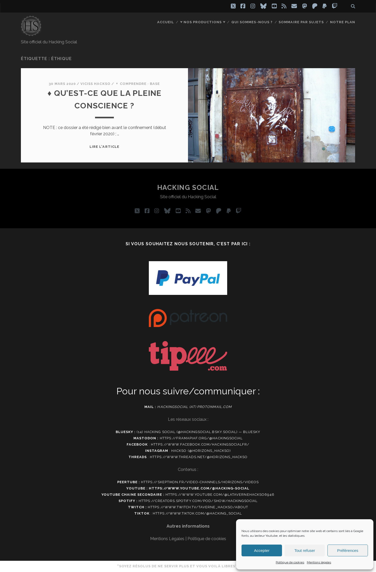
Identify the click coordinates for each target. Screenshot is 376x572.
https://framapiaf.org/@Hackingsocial (201, 438)
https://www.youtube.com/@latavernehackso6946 (220, 495)
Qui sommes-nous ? (252, 22)
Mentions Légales (167, 538)
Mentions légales (319, 562)
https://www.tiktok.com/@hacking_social (197, 513)
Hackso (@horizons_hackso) (201, 451)
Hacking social (188, 187)
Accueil (165, 22)
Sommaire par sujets (301, 22)
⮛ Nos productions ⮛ (202, 22)
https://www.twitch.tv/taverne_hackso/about (198, 507)
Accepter (261, 550)
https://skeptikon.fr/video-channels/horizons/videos (200, 482)
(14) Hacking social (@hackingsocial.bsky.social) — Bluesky (198, 432)
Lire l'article (104, 147)
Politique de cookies (290, 562)
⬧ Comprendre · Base (137, 84)
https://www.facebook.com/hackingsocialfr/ (200, 444)
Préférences (347, 550)
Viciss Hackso (95, 84)
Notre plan (342, 22)
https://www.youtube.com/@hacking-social (199, 488)
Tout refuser (304, 550)
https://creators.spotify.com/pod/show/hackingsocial (198, 501)
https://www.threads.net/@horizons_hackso (199, 457)
